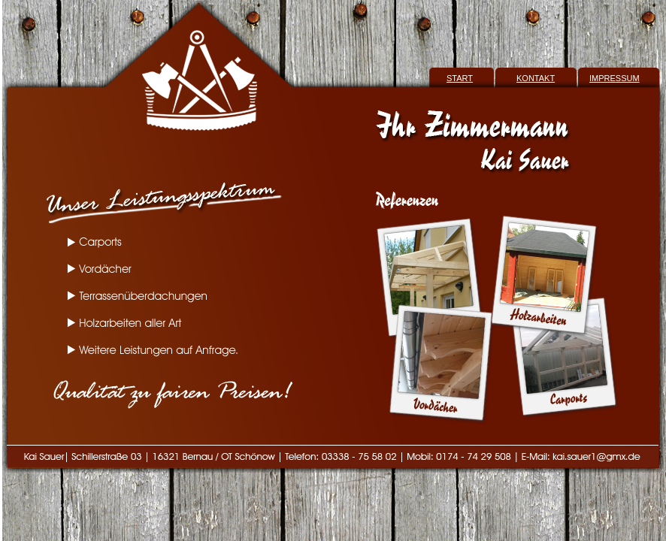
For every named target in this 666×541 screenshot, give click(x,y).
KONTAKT (535, 78)
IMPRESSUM (614, 78)
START (460, 78)
